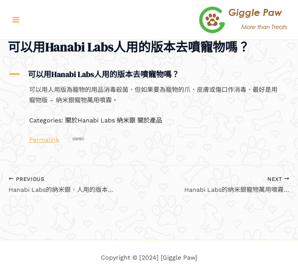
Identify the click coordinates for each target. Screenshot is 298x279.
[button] (149, 74)
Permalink (56, 138)
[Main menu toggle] (16, 20)
